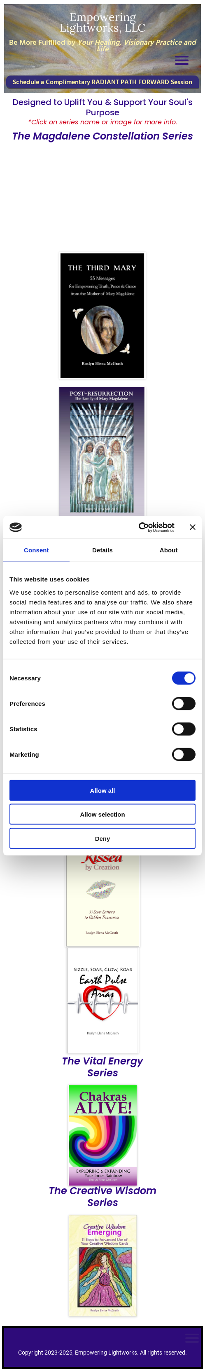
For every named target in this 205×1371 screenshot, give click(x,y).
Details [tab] (102, 550)
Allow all (102, 790)
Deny (102, 838)
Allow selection (102, 814)
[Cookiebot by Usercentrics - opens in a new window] (138, 527)
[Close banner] (193, 527)
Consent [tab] (36, 550)
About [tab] (169, 550)
